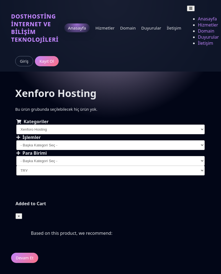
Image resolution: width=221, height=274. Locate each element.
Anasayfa (77, 28)
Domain (128, 28)
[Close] (19, 216)
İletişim (174, 28)
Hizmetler (104, 28)
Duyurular (151, 28)
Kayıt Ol (47, 61)
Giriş (24, 61)
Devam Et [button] (25, 257)
